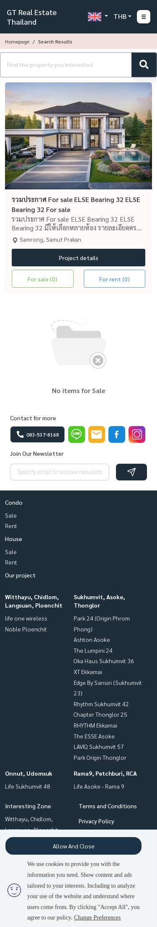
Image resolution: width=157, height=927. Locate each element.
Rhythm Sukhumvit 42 (101, 703)
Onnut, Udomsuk (28, 773)
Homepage (17, 41)
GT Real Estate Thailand (32, 16)
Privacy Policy (96, 821)
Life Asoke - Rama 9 (99, 786)
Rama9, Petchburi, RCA (105, 773)
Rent (11, 525)
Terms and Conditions (108, 806)
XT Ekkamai (88, 671)
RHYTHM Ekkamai (95, 725)
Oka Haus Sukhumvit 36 (104, 660)
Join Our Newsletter (37, 453)
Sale (11, 515)
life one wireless (26, 618)
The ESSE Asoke (94, 736)
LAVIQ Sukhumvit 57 (99, 746)
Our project (20, 575)
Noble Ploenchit (26, 629)
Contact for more (33, 417)
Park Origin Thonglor (100, 757)
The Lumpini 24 (93, 650)
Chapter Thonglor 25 (100, 714)
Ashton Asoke (92, 639)
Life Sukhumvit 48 (27, 786)
